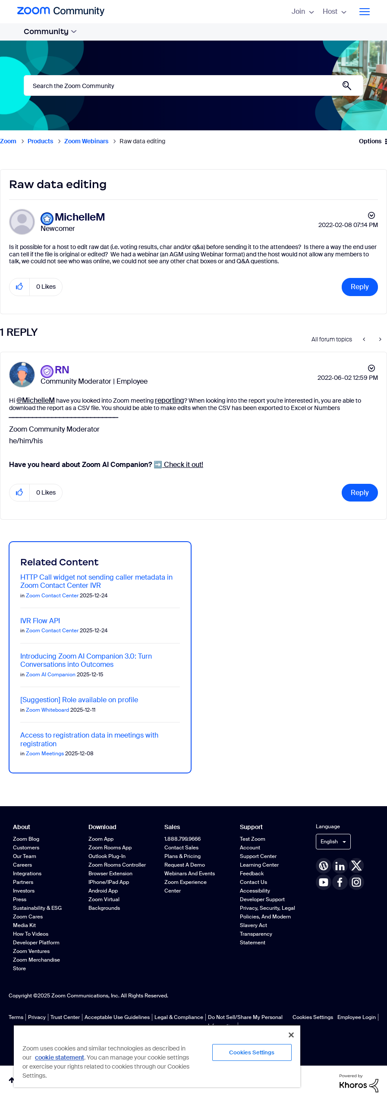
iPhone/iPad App (108, 882)
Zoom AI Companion (51, 674)
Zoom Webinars (86, 141)
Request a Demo (184, 864)
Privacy (37, 1017)
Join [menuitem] (303, 11)
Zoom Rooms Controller (117, 864)
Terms (16, 1017)
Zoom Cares (28, 916)
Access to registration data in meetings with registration (89, 739)
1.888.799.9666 (182, 839)
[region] (157, 1056)
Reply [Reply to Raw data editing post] (360, 286)
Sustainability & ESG (37, 908)
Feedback (252, 873)
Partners (23, 882)
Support (251, 827)
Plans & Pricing (182, 856)
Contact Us (253, 882)
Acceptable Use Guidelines (117, 1017)
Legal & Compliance (178, 1017)
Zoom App (100, 839)
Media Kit (24, 925)
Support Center (258, 856)
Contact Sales (181, 847)
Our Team (24, 856)
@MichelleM (35, 400)
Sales (172, 827)
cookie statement (59, 1057)
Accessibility (255, 890)
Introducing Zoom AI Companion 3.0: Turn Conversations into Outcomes (86, 660)
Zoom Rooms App (110, 847)
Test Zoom (252, 839)
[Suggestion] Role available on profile (79, 699)
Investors (24, 890)
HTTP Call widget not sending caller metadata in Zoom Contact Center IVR (96, 581)
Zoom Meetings (45, 753)
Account (250, 847)
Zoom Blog (26, 839)
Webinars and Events (189, 873)
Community (50, 31)
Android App (103, 890)
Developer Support (262, 899)
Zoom (8, 141)
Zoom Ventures (31, 951)
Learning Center (259, 864)
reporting (169, 400)
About (21, 827)
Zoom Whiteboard (47, 710)
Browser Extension (110, 873)
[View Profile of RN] (62, 370)
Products (40, 141)
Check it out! (178, 464)
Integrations (27, 873)
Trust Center (65, 1017)
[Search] (193, 85)
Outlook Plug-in (107, 856)
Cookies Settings (313, 1017)
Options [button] (370, 141)
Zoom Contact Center (52, 595)
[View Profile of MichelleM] (80, 217)
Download (102, 827)
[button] (19, 286)
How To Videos (30, 934)
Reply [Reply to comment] (360, 492)
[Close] (291, 1035)
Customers (26, 847)
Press (19, 899)
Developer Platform (36, 942)
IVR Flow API (40, 620)
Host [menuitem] (334, 11)
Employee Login (356, 1017)
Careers (22, 864)
